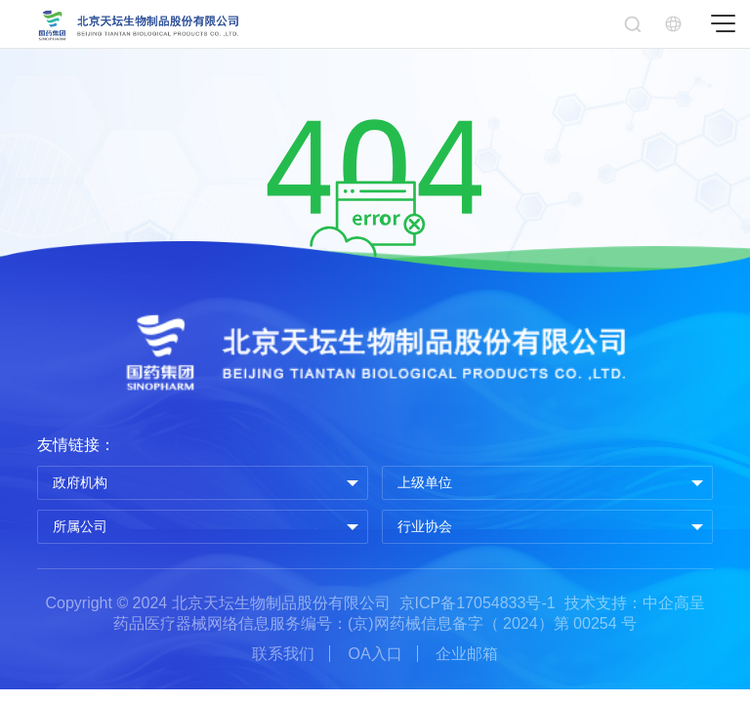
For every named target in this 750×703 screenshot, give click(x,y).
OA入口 (374, 653)
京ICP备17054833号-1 (477, 603)
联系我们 (283, 653)
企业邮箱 (467, 653)
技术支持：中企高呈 (634, 603)
